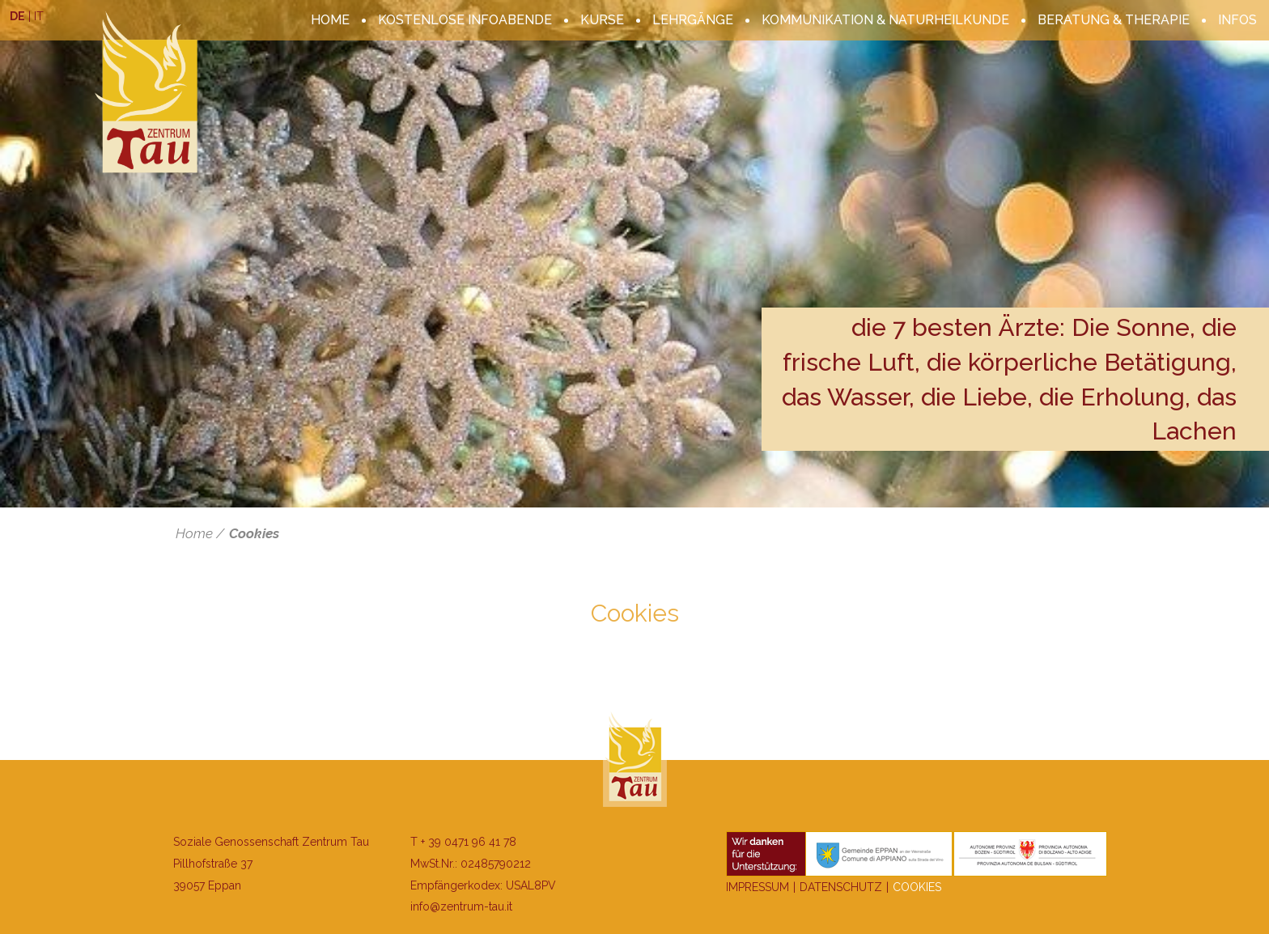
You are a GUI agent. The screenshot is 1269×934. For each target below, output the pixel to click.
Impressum (757, 887)
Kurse (602, 20)
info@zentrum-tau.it (461, 906)
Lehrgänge (692, 20)
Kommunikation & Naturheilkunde (885, 20)
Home (330, 20)
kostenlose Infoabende (465, 20)
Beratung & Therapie (1114, 20)
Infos (1237, 20)
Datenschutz (841, 887)
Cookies (254, 533)
